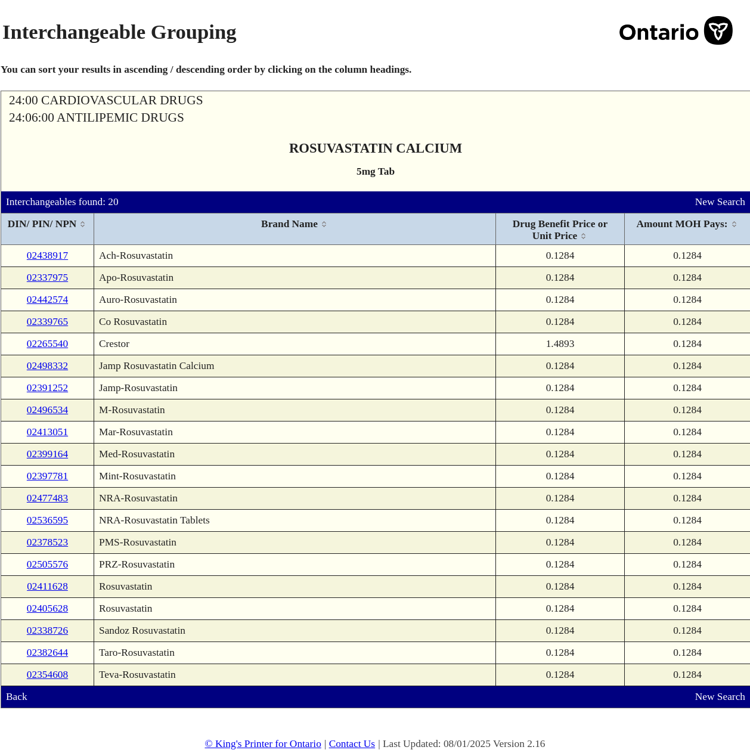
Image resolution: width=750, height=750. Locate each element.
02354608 (47, 674)
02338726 (47, 630)
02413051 (47, 432)
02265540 (47, 343)
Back (16, 696)
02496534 (47, 410)
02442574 (47, 299)
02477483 (47, 498)
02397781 (47, 476)
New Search (720, 201)
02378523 (47, 542)
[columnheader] (47, 229)
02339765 (47, 321)
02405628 (47, 608)
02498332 (47, 365)
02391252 (47, 387)
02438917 (47, 255)
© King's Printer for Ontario (262, 743)
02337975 (47, 277)
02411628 (47, 586)
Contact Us (352, 743)
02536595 (47, 520)
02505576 (47, 564)
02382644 (47, 652)
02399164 (47, 454)
